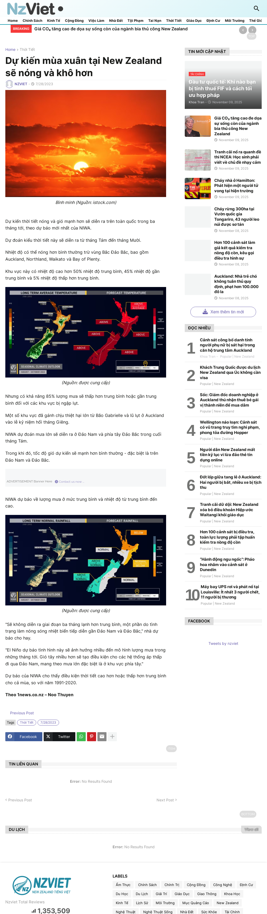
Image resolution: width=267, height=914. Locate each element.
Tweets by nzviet (223, 643)
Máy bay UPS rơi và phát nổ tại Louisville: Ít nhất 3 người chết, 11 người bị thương (230, 592)
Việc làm (96, 21)
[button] (257, 9)
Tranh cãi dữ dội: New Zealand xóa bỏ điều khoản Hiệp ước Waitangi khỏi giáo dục (229, 509)
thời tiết (27, 50)
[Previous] (243, 30)
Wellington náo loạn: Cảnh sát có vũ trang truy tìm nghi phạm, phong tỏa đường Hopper (230, 427)
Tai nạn (154, 21)
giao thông (206, 894)
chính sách (147, 885)
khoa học (232, 894)
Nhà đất (116, 21)
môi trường (165, 903)
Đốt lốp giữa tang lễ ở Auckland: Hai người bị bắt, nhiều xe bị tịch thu (230, 482)
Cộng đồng (74, 21)
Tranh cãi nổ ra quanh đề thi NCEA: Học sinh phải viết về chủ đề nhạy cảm (237, 157)
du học (122, 894)
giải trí (161, 894)
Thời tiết (174, 21)
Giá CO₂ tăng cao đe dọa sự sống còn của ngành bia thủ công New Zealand (111, 28)
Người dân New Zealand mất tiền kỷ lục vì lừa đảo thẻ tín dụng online (227, 454)
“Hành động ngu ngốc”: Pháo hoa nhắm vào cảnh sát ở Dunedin (227, 564)
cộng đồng (196, 885)
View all (251, 829)
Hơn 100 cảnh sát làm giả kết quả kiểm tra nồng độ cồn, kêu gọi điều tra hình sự (234, 250)
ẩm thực (123, 885)
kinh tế (122, 903)
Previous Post (21, 713)
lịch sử (142, 903)
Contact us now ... (69, 481)
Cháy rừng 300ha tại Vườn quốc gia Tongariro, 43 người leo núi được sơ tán (236, 216)
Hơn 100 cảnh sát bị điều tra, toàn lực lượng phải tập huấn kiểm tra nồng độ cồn (227, 537)
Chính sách (32, 21)
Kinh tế (53, 21)
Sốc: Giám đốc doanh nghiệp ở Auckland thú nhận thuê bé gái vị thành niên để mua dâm (229, 400)
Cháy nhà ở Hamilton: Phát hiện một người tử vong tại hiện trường (236, 185)
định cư (246, 885)
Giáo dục (194, 21)
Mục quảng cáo (195, 903)
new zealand (228, 903)
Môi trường (234, 21)
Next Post (165, 800)
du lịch (142, 894)
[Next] (252, 30)
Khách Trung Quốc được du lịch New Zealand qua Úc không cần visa (230, 372)
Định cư (213, 21)
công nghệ (222, 885)
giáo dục (182, 894)
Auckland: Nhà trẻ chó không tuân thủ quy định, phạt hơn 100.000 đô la (236, 284)
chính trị (172, 885)
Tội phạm (135, 21)
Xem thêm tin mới (223, 311)
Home (13, 21)
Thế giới (256, 21)
